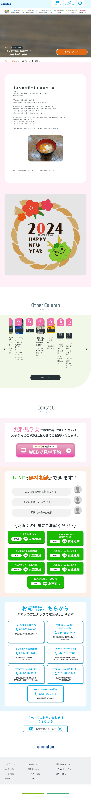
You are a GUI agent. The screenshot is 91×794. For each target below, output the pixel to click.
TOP (7, 61)
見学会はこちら (72, 52)
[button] (4, 340)
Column (16, 61)
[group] (26, 333)
